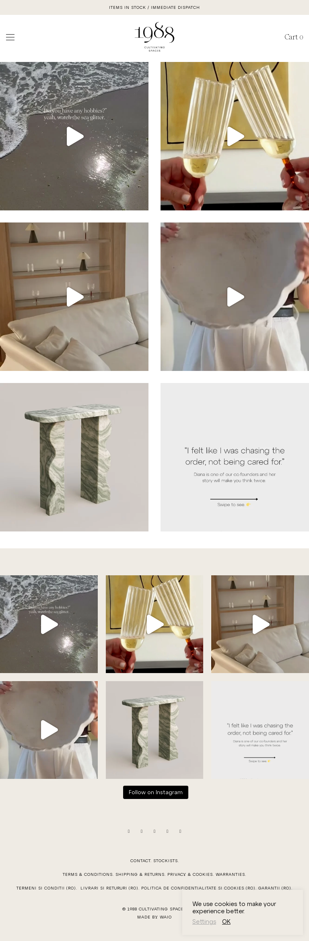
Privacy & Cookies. (190, 874)
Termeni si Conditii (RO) (46, 887)
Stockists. (166, 860)
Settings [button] (204, 921)
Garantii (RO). (275, 887)
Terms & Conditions (88, 874)
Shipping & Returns (140, 874)
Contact (140, 860)
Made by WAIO (154, 916)
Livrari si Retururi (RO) (109, 887)
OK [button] (226, 921)
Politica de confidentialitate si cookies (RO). (199, 887)
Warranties (230, 874)
